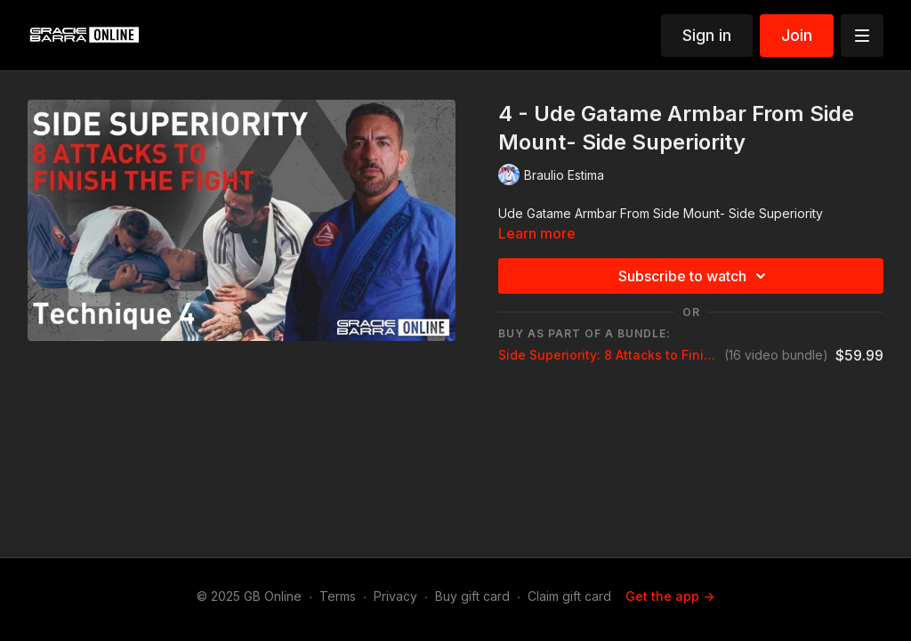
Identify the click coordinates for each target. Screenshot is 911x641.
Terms (337, 596)
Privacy (395, 596)
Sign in (706, 35)
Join (796, 35)
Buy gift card (472, 596)
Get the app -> (669, 596)
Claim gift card (569, 596)
